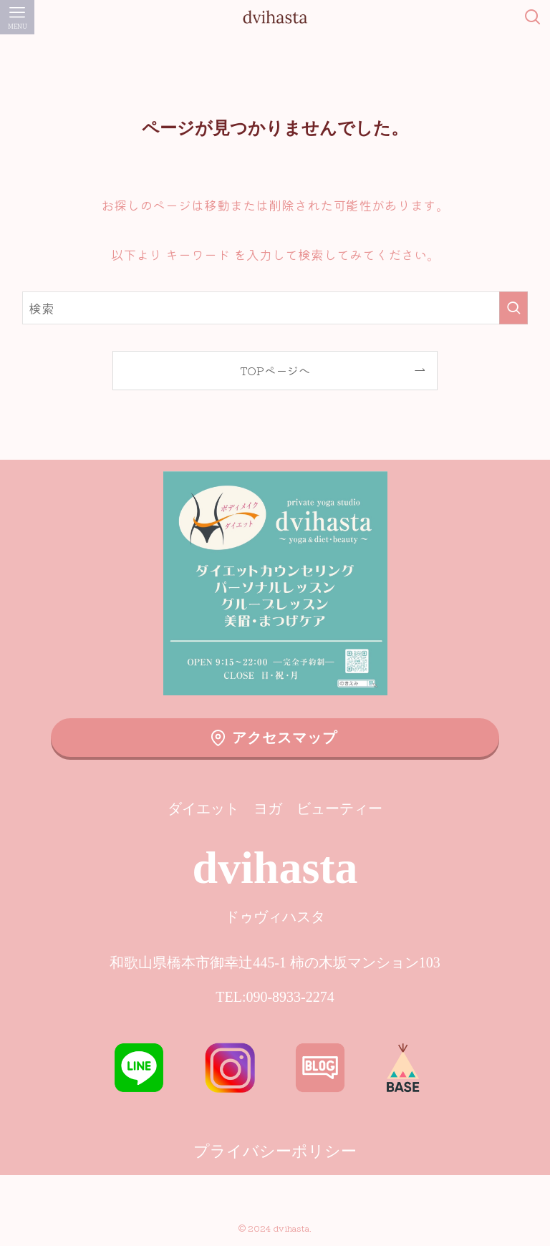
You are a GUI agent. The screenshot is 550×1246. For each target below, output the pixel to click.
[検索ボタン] (533, 17)
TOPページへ (275, 370)
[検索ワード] (275, 307)
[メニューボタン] (17, 17)
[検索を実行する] (513, 307)
